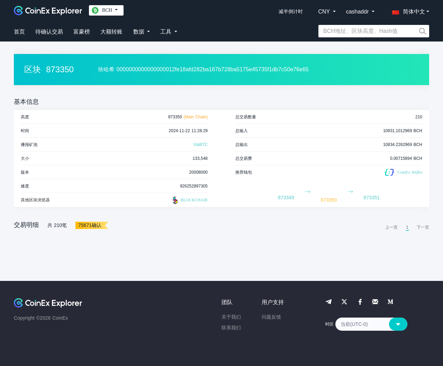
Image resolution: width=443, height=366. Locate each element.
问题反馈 (271, 317)
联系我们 (231, 327)
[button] (407, 10)
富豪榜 (81, 32)
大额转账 (111, 32)
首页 (19, 32)
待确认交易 (49, 32)
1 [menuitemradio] (407, 227)
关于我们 (231, 317)
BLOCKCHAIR (189, 200)
